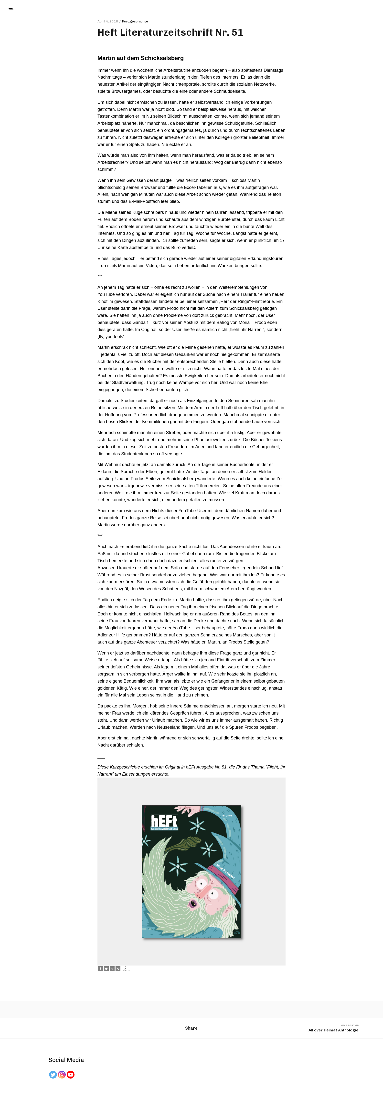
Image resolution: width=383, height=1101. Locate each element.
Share (191, 1030)
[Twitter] (53, 1075)
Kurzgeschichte (135, 21)
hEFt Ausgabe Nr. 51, (207, 767)
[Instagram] (62, 1075)
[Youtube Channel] (70, 1075)
